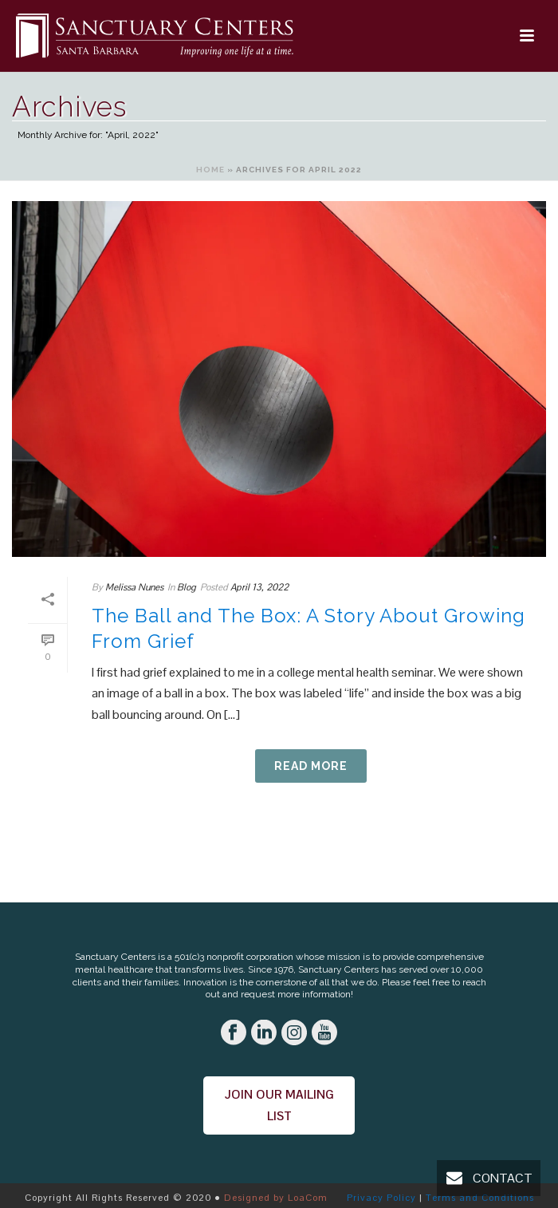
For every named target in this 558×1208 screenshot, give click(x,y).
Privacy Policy (381, 1197)
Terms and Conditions (480, 1197)
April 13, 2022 (259, 587)
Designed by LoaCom (276, 1197)
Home (210, 169)
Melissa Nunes (134, 587)
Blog (186, 587)
